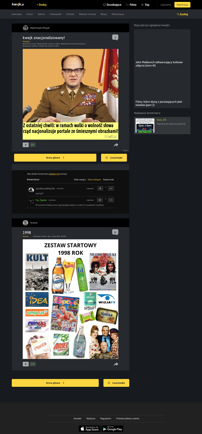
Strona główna (55, 157)
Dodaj (42, 4)
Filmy (133, 4)
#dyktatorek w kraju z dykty (48, 44)
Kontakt (77, 418)
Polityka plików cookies (127, 418)
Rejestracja (182, 4)
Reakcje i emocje (87, 14)
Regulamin (105, 418)
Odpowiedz (90, 188)
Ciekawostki (56, 14)
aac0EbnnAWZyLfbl (45, 188)
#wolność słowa (29, 44)
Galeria (41, 14)
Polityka (70, 14)
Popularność (108, 179)
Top (147, 4)
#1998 (63, 236)
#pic (49, 236)
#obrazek (37, 236)
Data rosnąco (80, 179)
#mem (44, 236)
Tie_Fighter (41, 200)
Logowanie (165, 4)
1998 (27, 232)
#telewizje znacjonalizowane (73, 44)
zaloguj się (54, 174)
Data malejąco (94, 179)
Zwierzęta (17, 14)
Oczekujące (114, 4)
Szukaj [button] (184, 14)
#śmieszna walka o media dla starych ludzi (41, 46)
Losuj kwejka (114, 157)
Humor (29, 14)
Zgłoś (125, 150)
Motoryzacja (118, 14)
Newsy (104, 14)
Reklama (91, 418)
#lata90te (56, 236)
